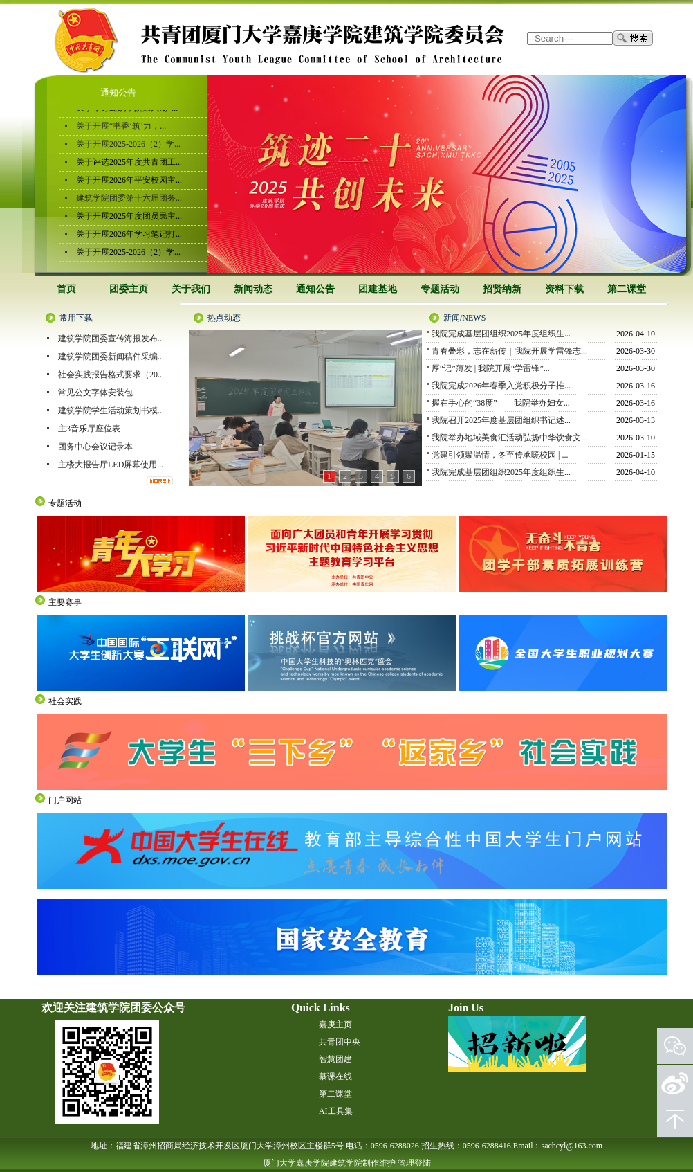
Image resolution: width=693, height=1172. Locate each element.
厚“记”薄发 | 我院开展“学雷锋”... (491, 369)
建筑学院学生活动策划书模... (111, 410)
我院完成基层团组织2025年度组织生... (501, 334)
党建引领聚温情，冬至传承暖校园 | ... (500, 455)
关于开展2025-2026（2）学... (128, 145)
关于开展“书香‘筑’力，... (121, 127)
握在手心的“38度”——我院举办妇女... (501, 403)
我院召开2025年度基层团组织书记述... (501, 421)
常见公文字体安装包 (95, 392)
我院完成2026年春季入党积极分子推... (501, 386)
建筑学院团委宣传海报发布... (111, 338)
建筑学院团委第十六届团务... (129, 199)
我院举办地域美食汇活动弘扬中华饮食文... (509, 438)
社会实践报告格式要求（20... (111, 374)
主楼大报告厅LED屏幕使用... (110, 464)
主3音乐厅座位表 (89, 428)
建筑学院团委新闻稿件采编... (111, 356)
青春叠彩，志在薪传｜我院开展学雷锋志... (509, 352)
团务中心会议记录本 (95, 446)
